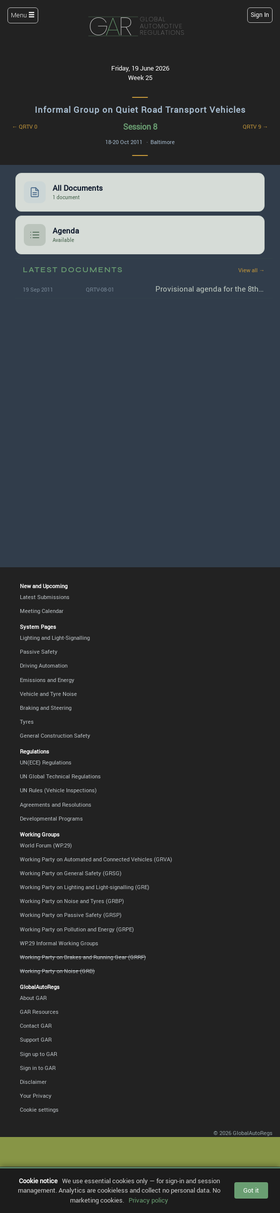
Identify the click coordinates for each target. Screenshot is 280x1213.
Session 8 (140, 126)
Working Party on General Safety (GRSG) (71, 873)
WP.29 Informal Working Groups (59, 943)
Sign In (260, 14)
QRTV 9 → (255, 126)
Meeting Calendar (42, 610)
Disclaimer (33, 1081)
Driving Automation (44, 665)
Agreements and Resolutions (55, 804)
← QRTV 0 (24, 126)
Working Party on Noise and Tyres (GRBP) (72, 901)
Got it (251, 1190)
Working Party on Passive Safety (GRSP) (71, 914)
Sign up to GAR (38, 1054)
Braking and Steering (45, 707)
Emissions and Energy (47, 679)
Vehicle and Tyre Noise (48, 693)
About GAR (33, 997)
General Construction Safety (55, 735)
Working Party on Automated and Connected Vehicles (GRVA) (96, 859)
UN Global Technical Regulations (60, 776)
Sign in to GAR (38, 1067)
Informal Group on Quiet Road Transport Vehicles (140, 109)
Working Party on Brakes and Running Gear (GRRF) (83, 957)
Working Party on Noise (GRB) (57, 971)
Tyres (27, 721)
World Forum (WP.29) (46, 845)
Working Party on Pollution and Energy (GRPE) (77, 929)
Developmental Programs (51, 818)
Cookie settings (39, 1109)
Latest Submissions (45, 597)
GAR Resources (39, 1011)
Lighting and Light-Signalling (55, 637)
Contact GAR (36, 1025)
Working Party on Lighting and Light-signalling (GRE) (84, 887)
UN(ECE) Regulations (45, 762)
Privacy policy (148, 1200)
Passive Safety (39, 651)
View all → (251, 270)
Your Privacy (36, 1095)
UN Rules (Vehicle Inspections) (58, 790)
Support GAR (36, 1039)
